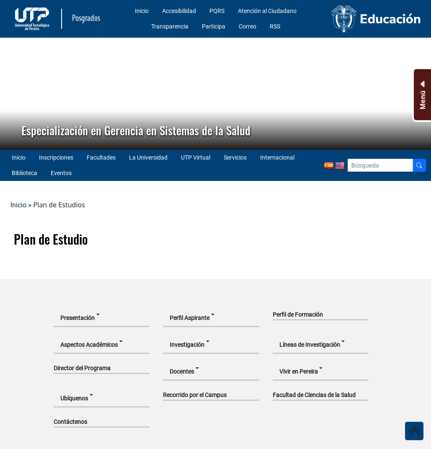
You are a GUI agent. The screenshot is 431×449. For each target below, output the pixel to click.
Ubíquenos (74, 398)
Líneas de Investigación (309, 344)
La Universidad (148, 157)
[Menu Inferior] (421, 94)
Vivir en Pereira (298, 371)
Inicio (142, 11)
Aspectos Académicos (89, 344)
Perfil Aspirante (189, 318)
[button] (13, 94)
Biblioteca (24, 173)
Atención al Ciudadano (267, 11)
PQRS (217, 11)
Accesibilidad (179, 11)
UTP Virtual (195, 157)
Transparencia (169, 26)
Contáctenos (70, 421)
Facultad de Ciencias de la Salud (314, 395)
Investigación (187, 344)
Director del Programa (82, 368)
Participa (213, 26)
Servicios (235, 157)
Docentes (182, 371)
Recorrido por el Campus (195, 395)
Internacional (277, 157)
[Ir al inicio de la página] (414, 431)
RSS (275, 26)
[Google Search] (380, 165)
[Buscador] (419, 165)
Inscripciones (56, 157)
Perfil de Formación (298, 314)
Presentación (77, 318)
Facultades (101, 157)
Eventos (61, 173)
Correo (247, 26)
